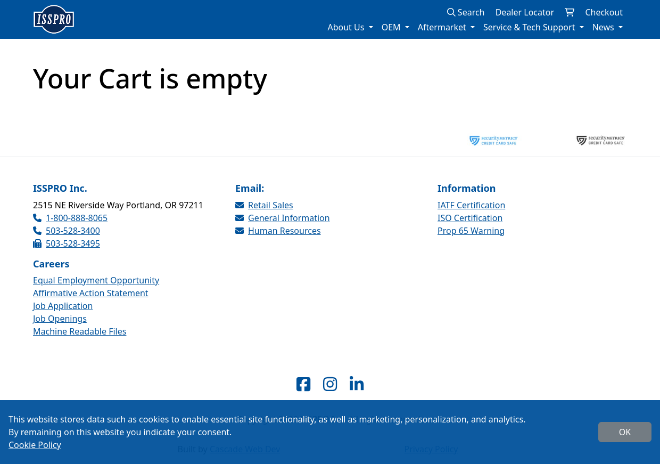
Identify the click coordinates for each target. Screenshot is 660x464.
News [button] (604, 27)
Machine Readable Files (79, 331)
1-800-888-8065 (70, 218)
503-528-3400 (66, 231)
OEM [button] (392, 27)
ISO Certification (470, 218)
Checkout (604, 12)
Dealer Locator (525, 12)
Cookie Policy (35, 445)
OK (625, 432)
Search (466, 12)
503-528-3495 (66, 243)
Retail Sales (264, 205)
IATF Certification (471, 205)
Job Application (63, 306)
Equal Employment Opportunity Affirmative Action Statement (96, 286)
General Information (282, 218)
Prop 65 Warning (471, 231)
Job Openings (60, 318)
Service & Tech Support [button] (530, 27)
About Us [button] (346, 27)
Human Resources (278, 231)
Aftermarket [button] (443, 27)
